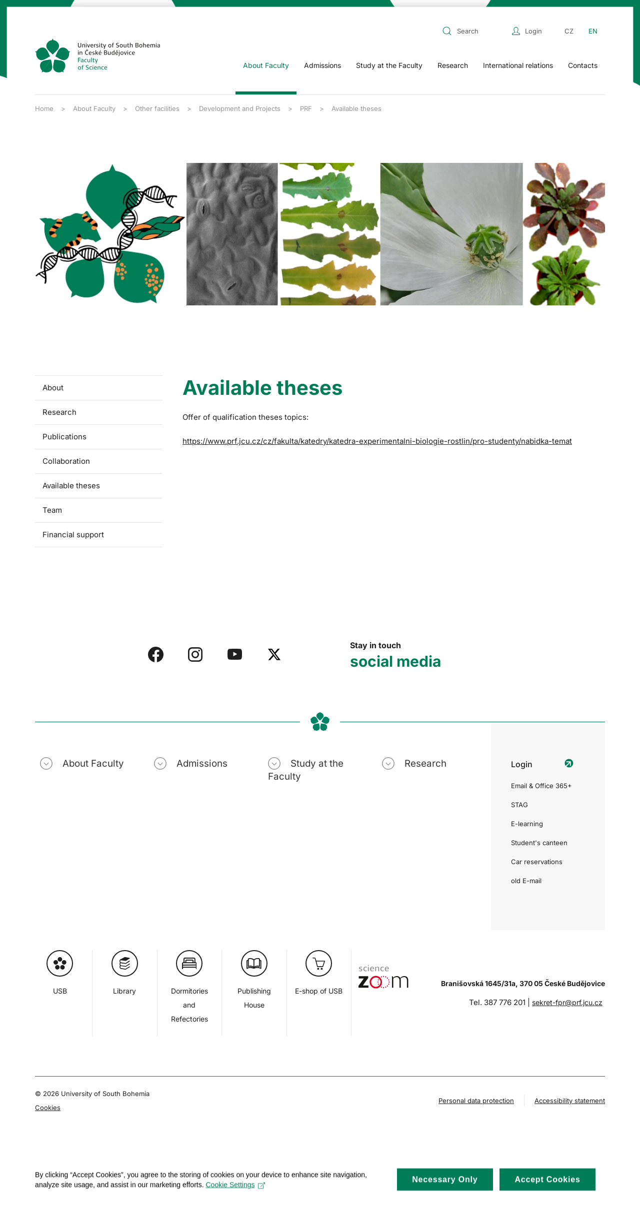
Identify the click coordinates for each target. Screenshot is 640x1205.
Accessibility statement (569, 1101)
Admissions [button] (322, 65)
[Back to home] (97, 55)
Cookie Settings (235, 1193)
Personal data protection (476, 1101)
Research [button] (453, 65)
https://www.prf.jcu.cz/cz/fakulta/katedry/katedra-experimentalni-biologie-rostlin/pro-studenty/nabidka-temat (377, 441)
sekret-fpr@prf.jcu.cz (567, 1002)
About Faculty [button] (266, 65)
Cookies (47, 1108)
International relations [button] (518, 65)
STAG (519, 805)
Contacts (583, 65)
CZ (569, 31)
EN (593, 31)
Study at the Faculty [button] (389, 65)
